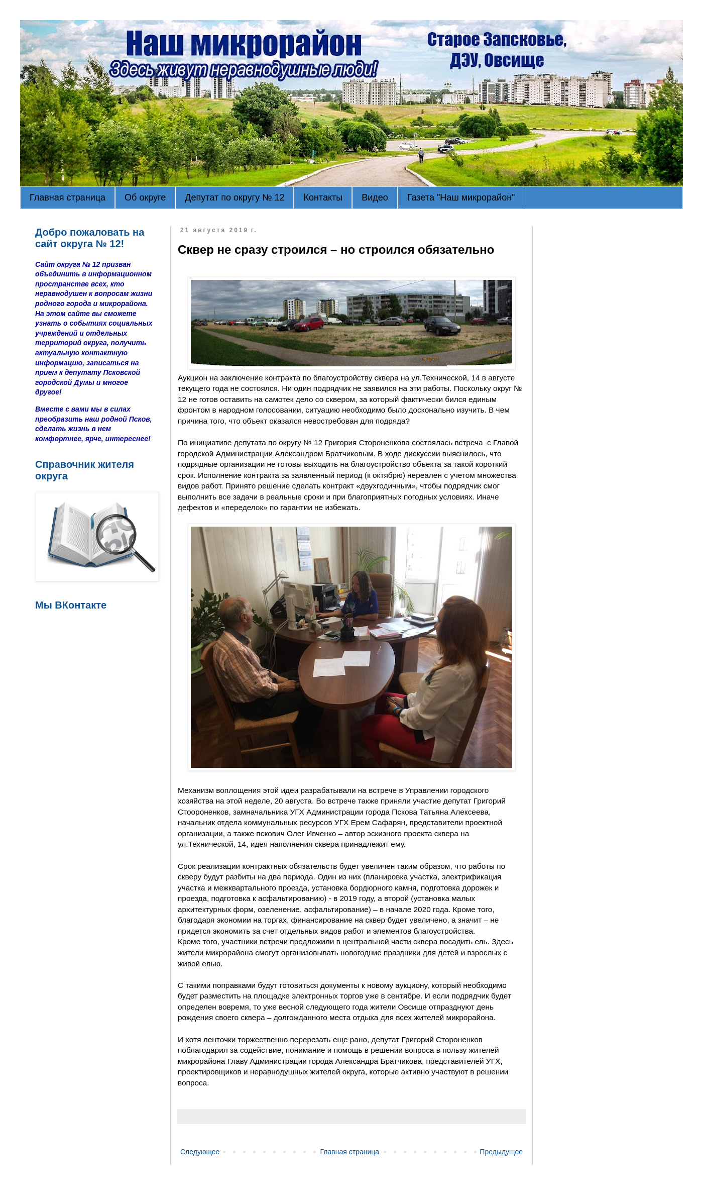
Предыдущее (501, 1152)
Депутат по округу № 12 (234, 197)
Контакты (322, 197)
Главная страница (67, 197)
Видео (375, 197)
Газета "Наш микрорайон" (461, 197)
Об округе (145, 197)
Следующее (199, 1152)
